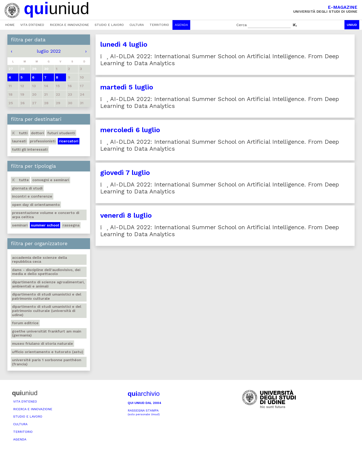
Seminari (19, 225)
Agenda (181, 25)
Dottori (37, 133)
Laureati (19, 141)
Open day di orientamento (36, 204)
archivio (144, 393)
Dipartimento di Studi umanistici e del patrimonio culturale (46, 296)
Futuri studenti (61, 133)
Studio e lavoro (109, 25)
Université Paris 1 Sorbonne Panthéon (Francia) (46, 362)
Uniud (352, 25)
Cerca (241, 25)
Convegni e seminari (50, 180)
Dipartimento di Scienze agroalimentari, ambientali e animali (48, 284)
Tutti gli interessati (30, 149)
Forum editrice (25, 323)
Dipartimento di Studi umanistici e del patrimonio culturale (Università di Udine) (46, 310)
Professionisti (42, 141)
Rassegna (71, 225)
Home (10, 25)
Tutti (19, 133)
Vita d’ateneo (32, 25)
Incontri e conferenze (32, 196)
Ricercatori (68, 141)
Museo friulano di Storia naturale (42, 343)
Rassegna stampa (144, 412)
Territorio (159, 25)
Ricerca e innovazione (69, 25)
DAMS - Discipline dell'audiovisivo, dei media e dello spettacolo (46, 272)
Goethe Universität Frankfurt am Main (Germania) (46, 333)
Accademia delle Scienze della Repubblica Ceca (39, 259)
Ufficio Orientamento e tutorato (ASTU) (47, 352)
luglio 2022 (49, 51)
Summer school (45, 225)
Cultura (137, 25)
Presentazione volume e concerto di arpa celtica (45, 215)
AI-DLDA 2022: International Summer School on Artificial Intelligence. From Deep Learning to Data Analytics (219, 60)
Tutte (20, 180)
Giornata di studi (27, 188)
